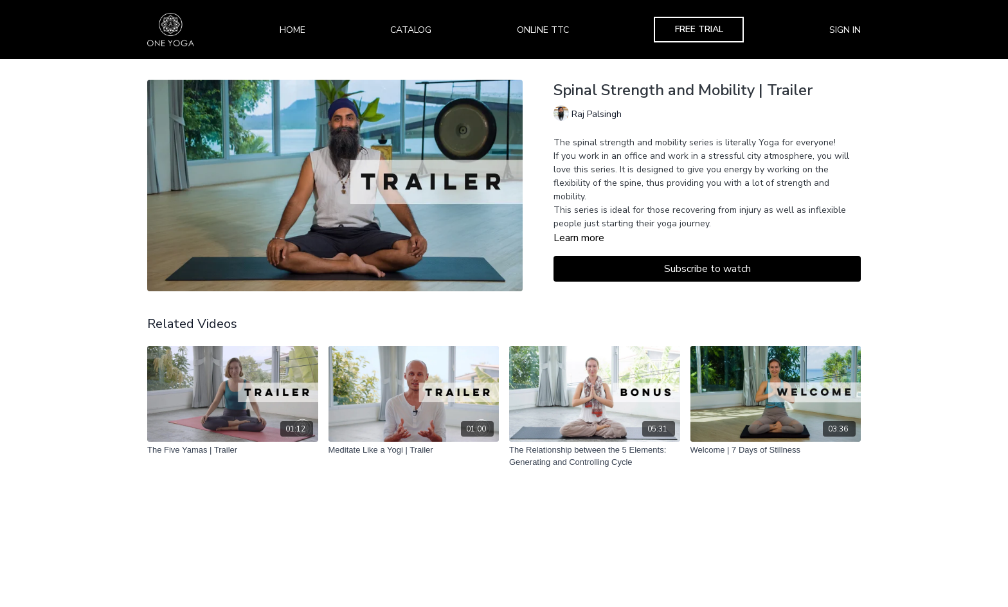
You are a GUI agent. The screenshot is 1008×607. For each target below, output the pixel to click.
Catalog (410, 30)
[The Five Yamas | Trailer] (232, 450)
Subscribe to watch (707, 269)
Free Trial (699, 29)
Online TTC (543, 30)
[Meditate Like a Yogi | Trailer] (414, 450)
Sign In (845, 30)
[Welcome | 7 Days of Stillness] (775, 450)
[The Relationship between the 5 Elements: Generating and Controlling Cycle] (594, 456)
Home (292, 30)
